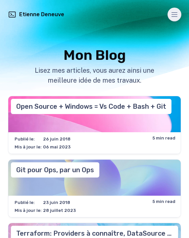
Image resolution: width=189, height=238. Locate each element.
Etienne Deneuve (36, 14)
